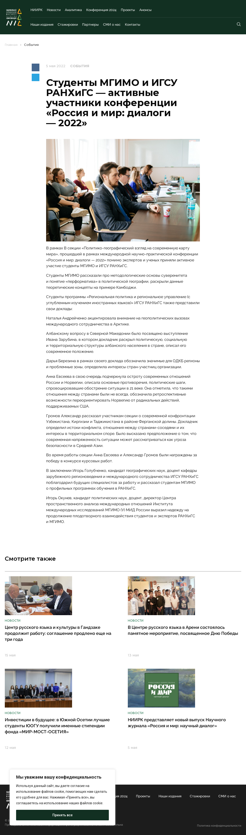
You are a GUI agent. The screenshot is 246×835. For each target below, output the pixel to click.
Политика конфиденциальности (219, 825)
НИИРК (37, 10)
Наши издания (42, 24)
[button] (35, 67)
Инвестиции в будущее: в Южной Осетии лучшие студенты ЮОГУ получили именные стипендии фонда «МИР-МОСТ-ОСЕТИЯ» (57, 725)
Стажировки (68, 24)
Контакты (132, 24)
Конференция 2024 (101, 10)
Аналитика (73, 10)
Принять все (62, 815)
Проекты (128, 10)
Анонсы (145, 10)
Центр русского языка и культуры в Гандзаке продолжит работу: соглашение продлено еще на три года (58, 633)
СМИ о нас (112, 24)
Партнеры (90, 24)
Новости (54, 10)
